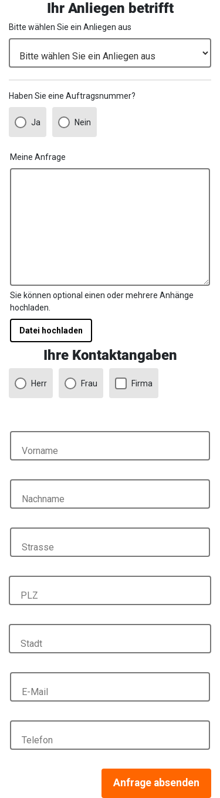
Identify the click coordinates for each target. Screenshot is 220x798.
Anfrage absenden (156, 783)
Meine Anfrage (38, 157)
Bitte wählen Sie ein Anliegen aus (70, 27)
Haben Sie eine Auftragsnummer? (72, 96)
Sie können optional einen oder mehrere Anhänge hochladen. (102, 301)
